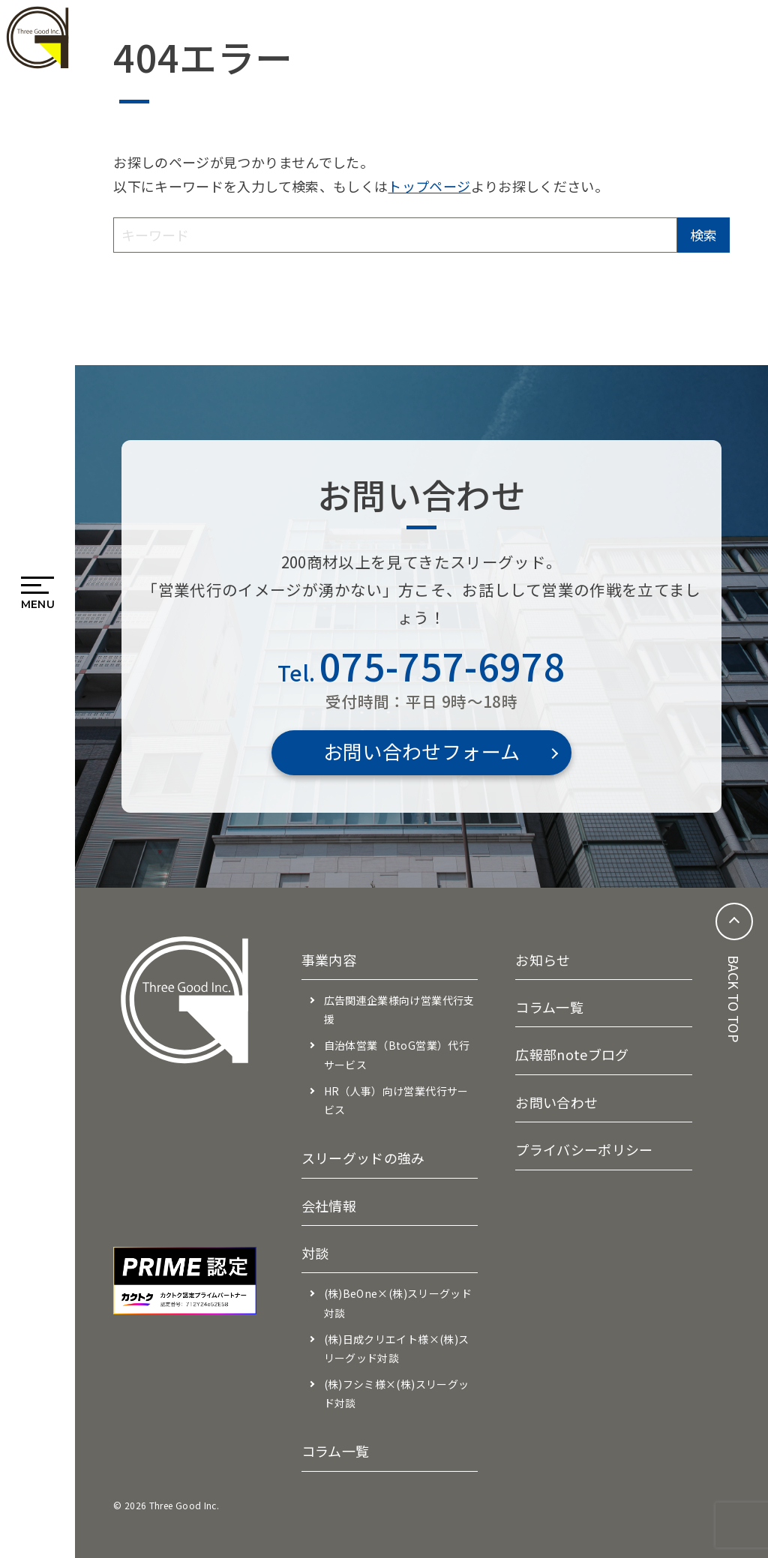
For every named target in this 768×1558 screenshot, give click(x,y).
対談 (315, 1253)
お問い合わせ (556, 1102)
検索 (703, 234)
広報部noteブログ (572, 1054)
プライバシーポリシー (584, 1149)
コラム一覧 (336, 1451)
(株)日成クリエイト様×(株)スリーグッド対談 (397, 1348)
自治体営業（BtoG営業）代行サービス (397, 1054)
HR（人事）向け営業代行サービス (396, 1100)
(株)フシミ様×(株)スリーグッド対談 (397, 1393)
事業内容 (329, 959)
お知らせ (542, 959)
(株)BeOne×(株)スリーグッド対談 (398, 1303)
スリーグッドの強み (363, 1157)
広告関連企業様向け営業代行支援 (399, 1009)
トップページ (429, 186)
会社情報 (329, 1205)
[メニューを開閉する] (38, 588)
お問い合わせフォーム (421, 751)
